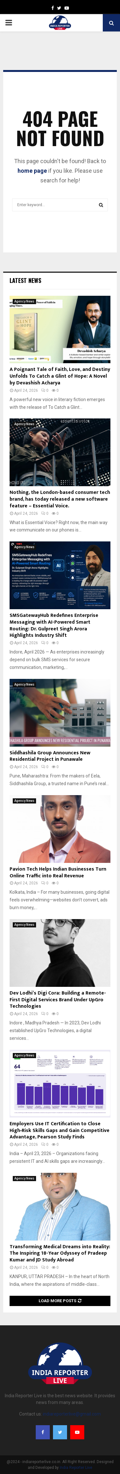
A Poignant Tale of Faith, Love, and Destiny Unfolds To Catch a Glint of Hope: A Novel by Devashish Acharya (60, 376)
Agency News (24, 301)
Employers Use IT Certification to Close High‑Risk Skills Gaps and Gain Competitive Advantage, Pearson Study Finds (59, 1130)
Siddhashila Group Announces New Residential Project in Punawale (50, 756)
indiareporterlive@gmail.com (72, 1414)
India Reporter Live (76, 1467)
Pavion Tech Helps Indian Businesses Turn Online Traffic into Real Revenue (58, 872)
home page (32, 170)
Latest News (25, 280)
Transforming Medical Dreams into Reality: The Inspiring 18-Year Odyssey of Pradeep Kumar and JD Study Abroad (60, 1253)
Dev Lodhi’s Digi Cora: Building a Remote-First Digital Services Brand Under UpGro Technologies (58, 1000)
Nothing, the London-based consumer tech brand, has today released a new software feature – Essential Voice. (60, 499)
